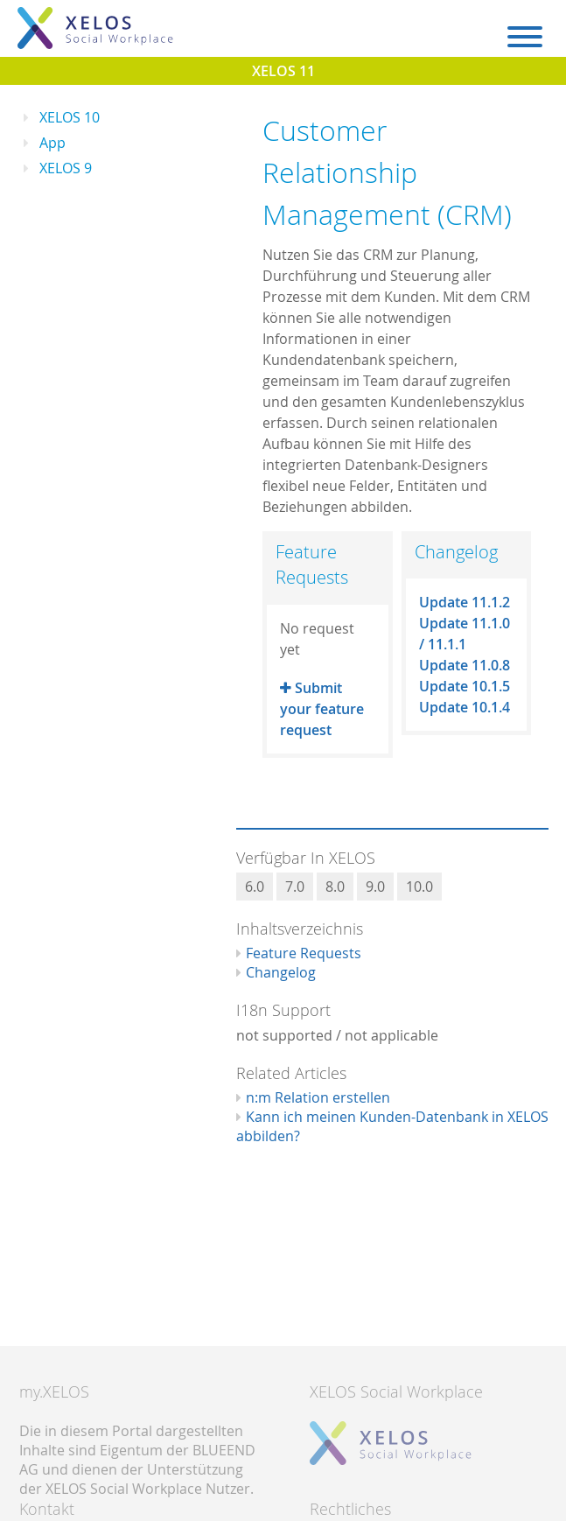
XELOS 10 (69, 117)
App (52, 142)
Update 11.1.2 (464, 602)
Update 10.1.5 (464, 686)
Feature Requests (303, 953)
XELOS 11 (283, 71)
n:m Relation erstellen (318, 1097)
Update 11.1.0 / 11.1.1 (464, 633)
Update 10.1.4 (464, 707)
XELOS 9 (65, 168)
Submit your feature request (322, 708)
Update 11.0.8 (464, 665)
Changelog (281, 972)
